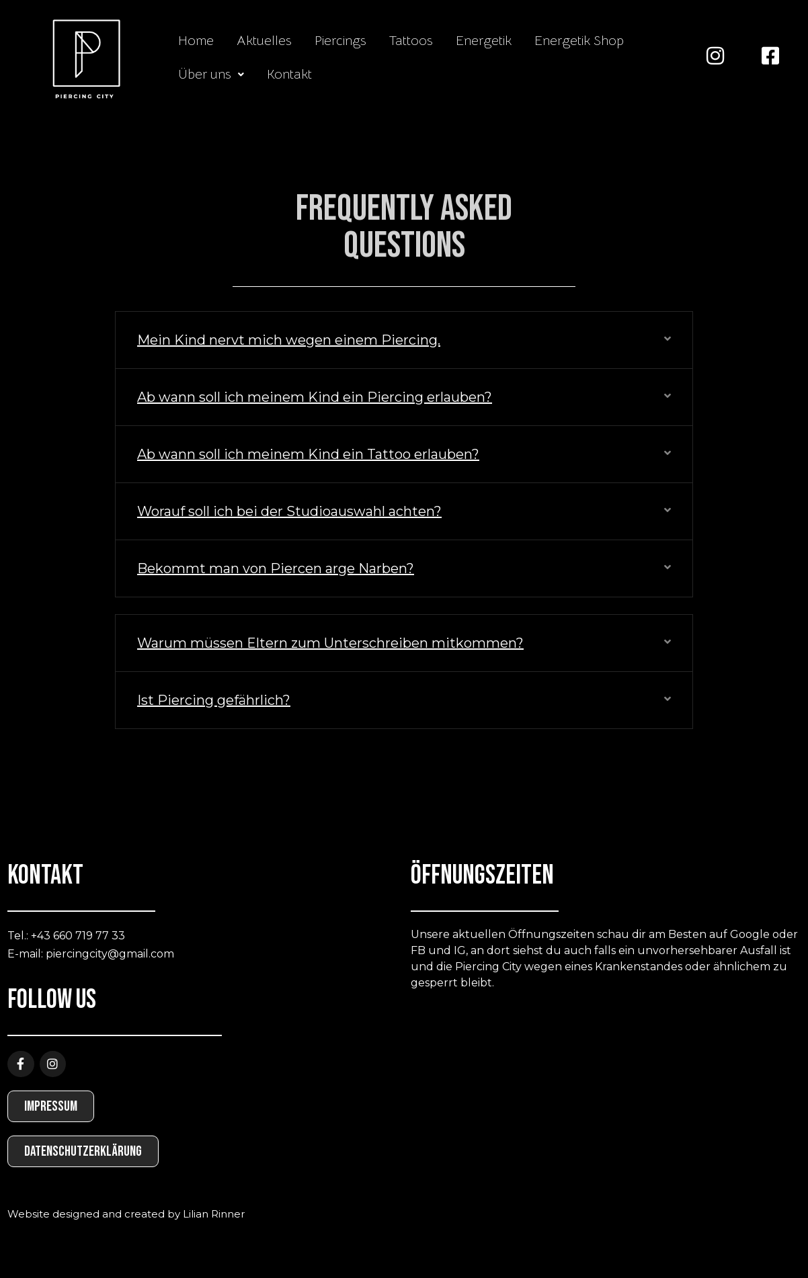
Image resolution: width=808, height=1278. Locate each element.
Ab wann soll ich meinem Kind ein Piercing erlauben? (314, 397)
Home (196, 40)
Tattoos (411, 40)
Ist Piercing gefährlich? (213, 700)
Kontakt (289, 74)
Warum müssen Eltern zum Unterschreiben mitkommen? (330, 643)
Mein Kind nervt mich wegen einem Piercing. (288, 340)
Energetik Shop (579, 40)
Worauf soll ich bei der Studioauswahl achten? (289, 511)
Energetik (484, 40)
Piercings (340, 40)
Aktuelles (264, 40)
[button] (211, 74)
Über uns (211, 74)
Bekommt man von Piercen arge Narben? (275, 568)
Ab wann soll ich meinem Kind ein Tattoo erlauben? (308, 454)
